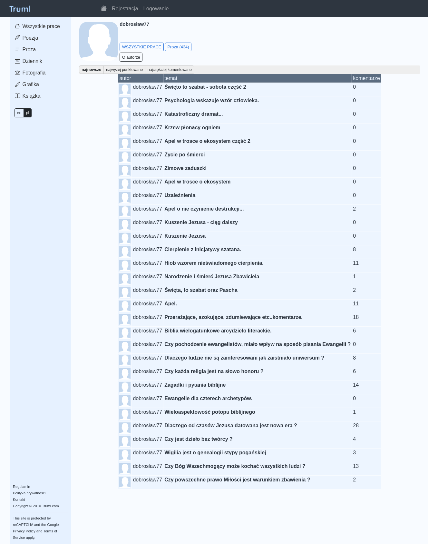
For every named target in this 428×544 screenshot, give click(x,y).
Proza (25, 49)
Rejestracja (125, 8)
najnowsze (91, 69)
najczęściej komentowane (170, 69)
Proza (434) (178, 47)
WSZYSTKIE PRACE (141, 47)
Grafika (27, 84)
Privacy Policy (24, 531)
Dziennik (28, 61)
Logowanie (156, 8)
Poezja (26, 38)
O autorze (131, 57)
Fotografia (30, 72)
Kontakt (19, 499)
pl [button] (27, 112)
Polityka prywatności (29, 493)
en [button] (19, 112)
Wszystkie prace (37, 26)
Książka (27, 96)
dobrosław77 (147, 87)
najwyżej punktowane (124, 69)
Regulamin (21, 487)
